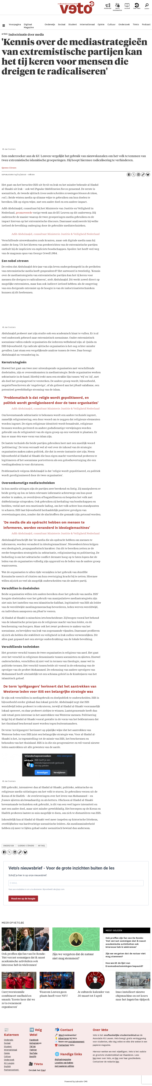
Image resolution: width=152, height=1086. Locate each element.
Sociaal (61, 24)
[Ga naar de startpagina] (76, 11)
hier (94, 1058)
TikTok (32, 1046)
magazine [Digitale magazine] (63, 1059)
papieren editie (66, 1066)
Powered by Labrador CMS (76, 1081)
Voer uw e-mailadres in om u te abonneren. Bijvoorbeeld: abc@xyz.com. (36, 889)
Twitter (33, 1049)
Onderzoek (124, 24)
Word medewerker (117, 13)
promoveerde (24, 213)
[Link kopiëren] (143, 174)
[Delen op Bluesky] (148, 174)
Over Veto (136, 12)
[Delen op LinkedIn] (138, 174)
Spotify (32, 1056)
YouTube (33, 1053)
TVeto (136, 24)
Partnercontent (11, 1070)
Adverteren (63, 1038)
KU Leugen (9, 1063)
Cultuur (111, 24)
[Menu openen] (4, 26)
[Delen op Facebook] (129, 174)
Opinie (101, 24)
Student (72, 24)
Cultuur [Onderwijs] (7, 1056)
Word (61, 1035)
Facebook (33, 1040)
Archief (127, 12)
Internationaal (87, 24)
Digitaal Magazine (29, 26)
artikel (41, 846)
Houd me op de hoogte (23, 898)
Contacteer (63, 1045)
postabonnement (76, 1041)
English (7, 1066)
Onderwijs (50, 24)
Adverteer (107, 12)
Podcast (146, 24)
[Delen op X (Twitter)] (133, 174)
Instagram (34, 1043)
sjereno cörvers (26, 846)
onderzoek (8, 846)
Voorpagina (15, 24)
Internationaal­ (10, 1049)
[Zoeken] (147, 11)
